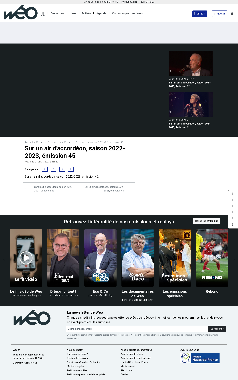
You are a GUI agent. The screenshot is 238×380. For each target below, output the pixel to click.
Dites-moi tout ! (63, 291)
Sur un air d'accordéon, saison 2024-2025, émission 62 (190, 84)
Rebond (212, 291)
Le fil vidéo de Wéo (26, 291)
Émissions (57, 13)
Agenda (101, 13)
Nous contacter (75, 350)
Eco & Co (100, 291)
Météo (86, 13)
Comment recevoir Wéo (25, 362)
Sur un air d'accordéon (48, 142)
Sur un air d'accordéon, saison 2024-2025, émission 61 (190, 125)
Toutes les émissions (206, 220)
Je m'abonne (217, 329)
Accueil (29, 142)
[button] (43, 14)
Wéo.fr (16, 350)
